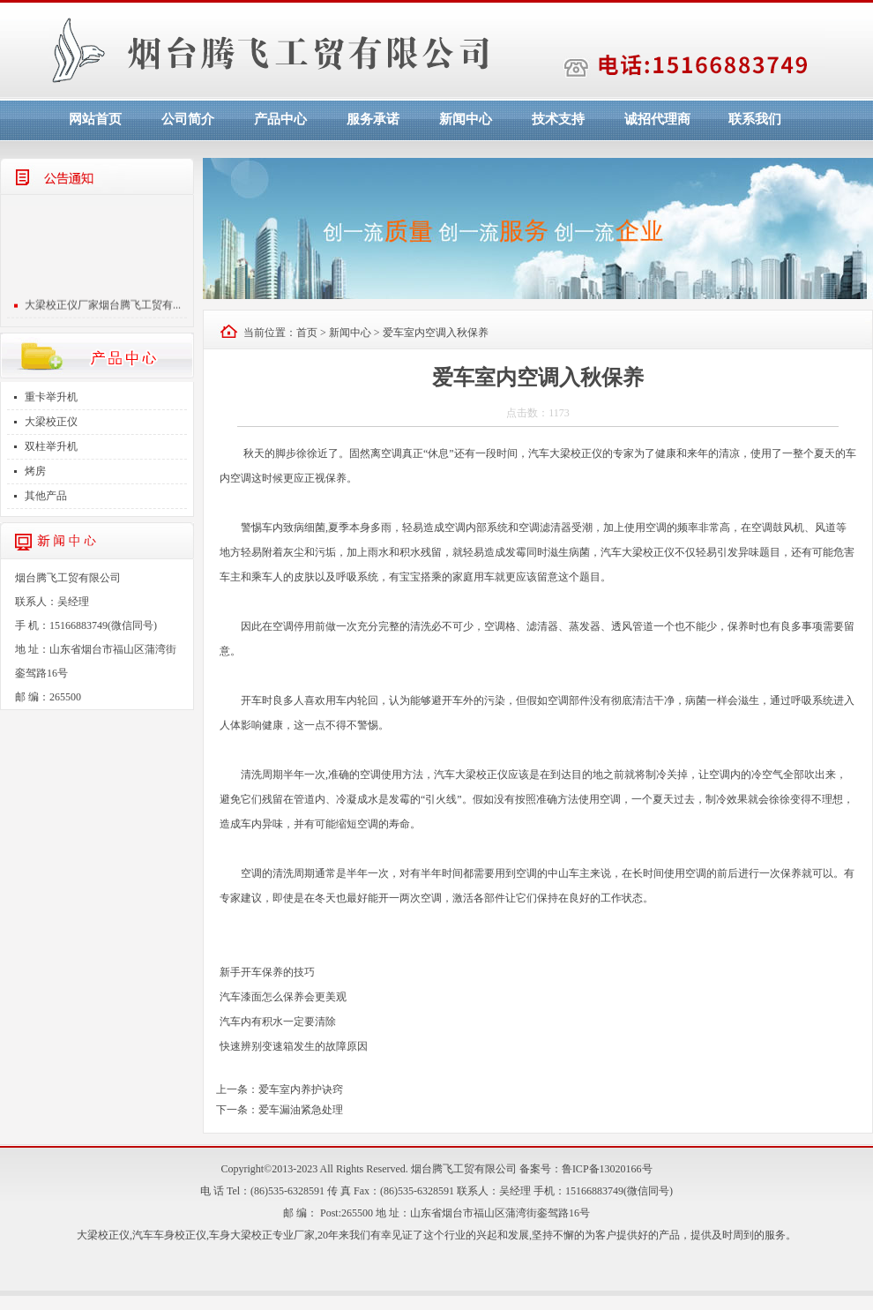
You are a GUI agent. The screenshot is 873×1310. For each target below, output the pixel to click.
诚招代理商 (657, 119)
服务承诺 (373, 119)
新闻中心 (465, 119)
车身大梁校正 (240, 1235)
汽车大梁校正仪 (565, 453)
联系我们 (754, 119)
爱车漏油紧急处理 (300, 1110)
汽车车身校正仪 (169, 1235)
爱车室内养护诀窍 (300, 1089)
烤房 (35, 471)
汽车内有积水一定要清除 (278, 1021)
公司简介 (187, 119)
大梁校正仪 (51, 421)
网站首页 (95, 119)
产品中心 (280, 119)
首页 (306, 332)
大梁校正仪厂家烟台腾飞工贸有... (103, 307)
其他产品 (46, 496)
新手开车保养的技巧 (267, 972)
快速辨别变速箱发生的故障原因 (294, 1046)
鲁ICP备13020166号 (607, 1169)
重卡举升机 (51, 397)
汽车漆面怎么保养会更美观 (283, 997)
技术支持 (558, 119)
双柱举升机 (51, 446)
